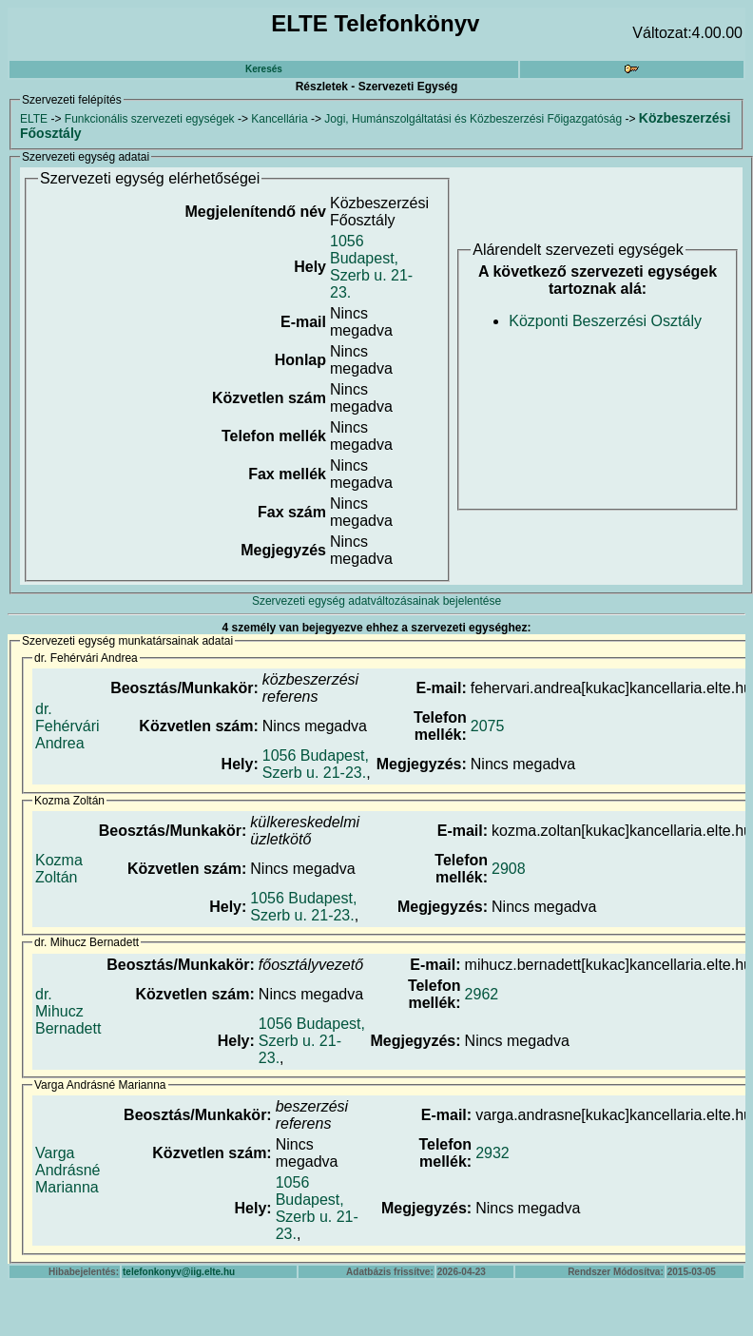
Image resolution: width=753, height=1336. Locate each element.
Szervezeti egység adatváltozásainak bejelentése (376, 601)
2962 (482, 994)
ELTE (34, 119)
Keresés (263, 69)
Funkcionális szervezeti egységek (150, 119)
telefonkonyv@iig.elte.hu (179, 1272)
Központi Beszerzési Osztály (605, 321)
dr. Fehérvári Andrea (67, 726)
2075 (488, 726)
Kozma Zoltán (59, 868)
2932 (492, 1153)
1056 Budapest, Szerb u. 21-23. (371, 266)
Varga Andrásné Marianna (68, 1170)
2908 (509, 869)
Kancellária (279, 119)
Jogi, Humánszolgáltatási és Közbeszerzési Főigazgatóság (473, 119)
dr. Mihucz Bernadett (68, 1011)
